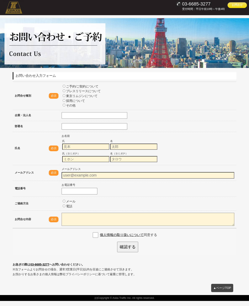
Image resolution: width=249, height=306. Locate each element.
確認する (128, 252)
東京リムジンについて (80, 101)
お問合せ (237, 5)
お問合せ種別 (23, 100)
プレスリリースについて (82, 96)
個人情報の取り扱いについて (122, 240)
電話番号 (20, 193)
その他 (69, 110)
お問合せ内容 (23, 224)
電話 (67, 211)
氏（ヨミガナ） (71, 158)
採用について (74, 106)
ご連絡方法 (21, 208)
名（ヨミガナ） (119, 158)
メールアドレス (24, 177)
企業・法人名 (23, 120)
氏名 (17, 153)
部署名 (19, 131)
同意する (128, 240)
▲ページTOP (222, 293)
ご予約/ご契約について (80, 91)
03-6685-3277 (39, 269)
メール (69, 206)
